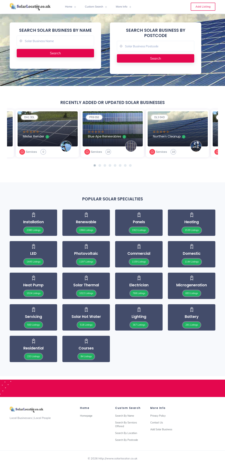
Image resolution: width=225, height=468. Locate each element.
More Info (121, 6)
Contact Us (156, 422)
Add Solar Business (161, 429)
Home (68, 6)
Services (31, 151)
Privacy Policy (158, 415)
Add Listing (203, 6)
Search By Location (126, 433)
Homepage (86, 415)
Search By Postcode (126, 440)
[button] (94, 165)
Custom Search (94, 6)
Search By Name (124, 415)
